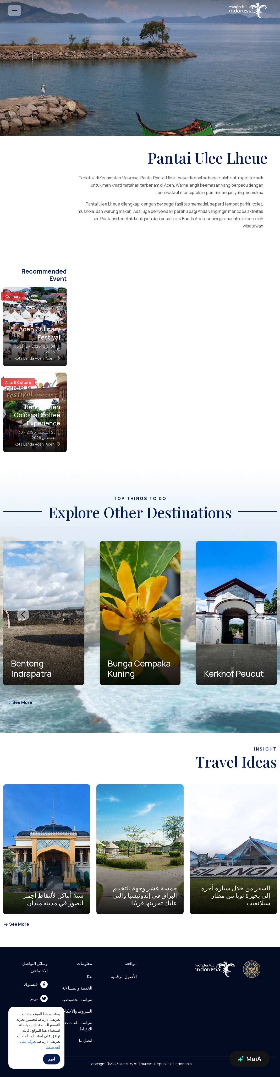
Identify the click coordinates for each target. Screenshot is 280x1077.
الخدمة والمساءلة (77, 988)
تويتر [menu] (39, 998)
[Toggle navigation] (14, 10)
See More (19, 703)
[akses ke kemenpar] (251, 969)
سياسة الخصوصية (77, 999)
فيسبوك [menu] (36, 984)
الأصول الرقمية (124, 976)
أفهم (51, 1059)
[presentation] (23, 614)
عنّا (89, 976)
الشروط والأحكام (77, 1011)
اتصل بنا (85, 1040)
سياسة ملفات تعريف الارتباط (74, 1026)
